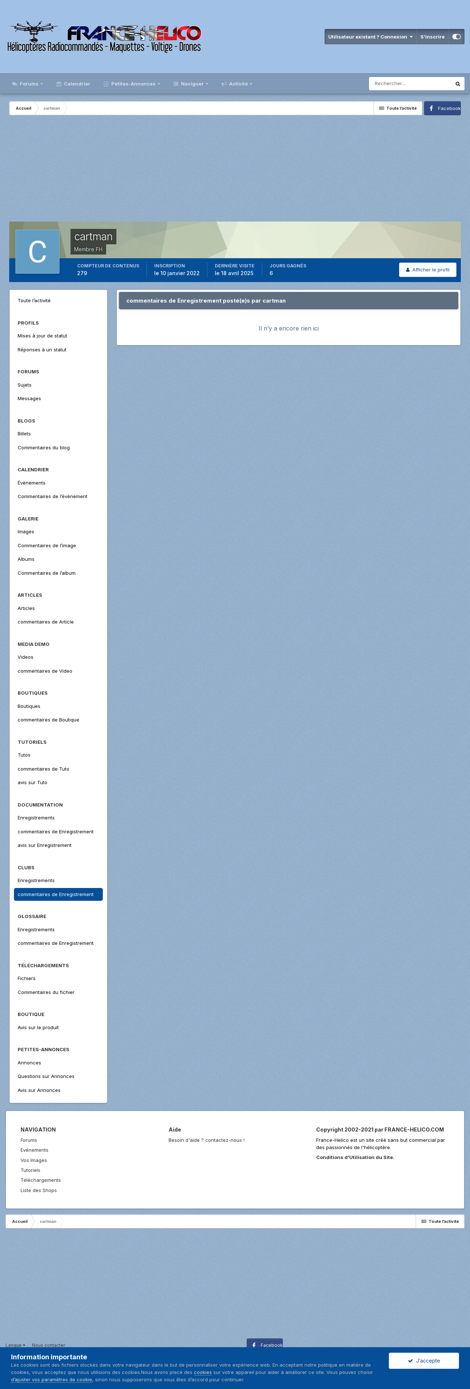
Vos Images (34, 1160)
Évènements (32, 483)
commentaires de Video (45, 671)
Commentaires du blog (44, 447)
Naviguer (192, 84)
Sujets (25, 385)
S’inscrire (432, 37)
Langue (15, 1345)
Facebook (449, 108)
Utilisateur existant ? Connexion (370, 36)
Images (26, 531)
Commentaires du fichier (46, 992)
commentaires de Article (46, 622)
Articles (26, 608)
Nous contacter (48, 1345)
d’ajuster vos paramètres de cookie (51, 1379)
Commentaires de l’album (47, 573)
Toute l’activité (34, 300)
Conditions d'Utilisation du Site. (355, 1157)
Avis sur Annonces (39, 1090)
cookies (203, 1372)
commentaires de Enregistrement (56, 831)
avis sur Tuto (32, 782)
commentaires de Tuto (43, 769)
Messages (29, 398)
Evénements (34, 1150)
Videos (25, 657)
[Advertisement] (235, 170)
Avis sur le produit (38, 1027)
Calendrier (76, 84)
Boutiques (29, 706)
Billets (24, 433)
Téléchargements (41, 1180)
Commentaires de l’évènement (52, 496)
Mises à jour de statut (42, 336)
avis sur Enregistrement (45, 845)
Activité (238, 84)
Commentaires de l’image (47, 545)
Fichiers (27, 978)
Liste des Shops (39, 1190)
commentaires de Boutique (48, 720)
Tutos (24, 755)
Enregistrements (36, 817)
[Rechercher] (410, 83)
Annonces (29, 1062)
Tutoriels (30, 1170)
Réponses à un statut (42, 349)
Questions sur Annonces (46, 1076)
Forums (29, 84)
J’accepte (424, 1360)
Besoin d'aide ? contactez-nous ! (207, 1140)
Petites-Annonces (133, 84)
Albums (26, 559)
